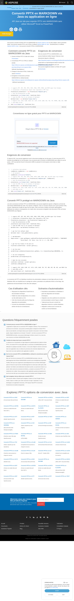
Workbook (18, 73)
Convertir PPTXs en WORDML (9, 424)
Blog (21, 528)
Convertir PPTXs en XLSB (62, 442)
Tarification (60, 523)
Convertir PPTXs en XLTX (11, 459)
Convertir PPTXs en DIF (44, 423)
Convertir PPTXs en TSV (10, 442)
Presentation (15, 58)
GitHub (34, 107)
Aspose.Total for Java (43, 42)
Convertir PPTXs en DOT (62, 397)
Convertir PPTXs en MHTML (26, 434)
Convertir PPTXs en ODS (45, 433)
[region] (37, 96)
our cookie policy (54, 587)
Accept (57, 590)
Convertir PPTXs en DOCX (45, 397)
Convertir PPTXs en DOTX (28, 406)
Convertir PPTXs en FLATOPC (43, 407)
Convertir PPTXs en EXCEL (60, 424)
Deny (63, 594)
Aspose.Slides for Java (43, 44)
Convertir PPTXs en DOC (10, 397)
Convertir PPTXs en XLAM (28, 442)
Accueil (3, 523)
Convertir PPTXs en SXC (62, 433)
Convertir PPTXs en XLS (45, 442)
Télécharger (6, 34)
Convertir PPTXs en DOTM (11, 406)
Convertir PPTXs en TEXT (45, 416)
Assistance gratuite (43, 526)
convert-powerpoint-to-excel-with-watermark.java (20, 273)
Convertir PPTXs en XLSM (11, 450)
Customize (50, 594)
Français (62, 2)
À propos (59, 528)
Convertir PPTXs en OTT (10, 416)
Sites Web (41, 528)
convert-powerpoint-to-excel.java (16, 107)
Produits (22, 523)
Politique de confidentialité (30, 538)
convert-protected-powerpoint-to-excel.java (18, 193)
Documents (4, 526)
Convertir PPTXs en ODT (62, 406)
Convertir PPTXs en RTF (27, 416)
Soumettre (41, 504)
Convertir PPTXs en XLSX (28, 450)
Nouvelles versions (43, 523)
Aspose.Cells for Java (12, 46)
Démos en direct (24, 526)
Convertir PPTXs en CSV (27, 423)
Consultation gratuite (62, 526)
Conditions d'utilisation (40, 538)
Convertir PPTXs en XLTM (62, 450)
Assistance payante (6, 528)
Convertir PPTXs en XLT (45, 450)
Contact (47, 538)
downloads (42, 69)
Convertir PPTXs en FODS (11, 433)
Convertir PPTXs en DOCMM (26, 398)
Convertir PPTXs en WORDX (60, 417)
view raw (64, 107)
